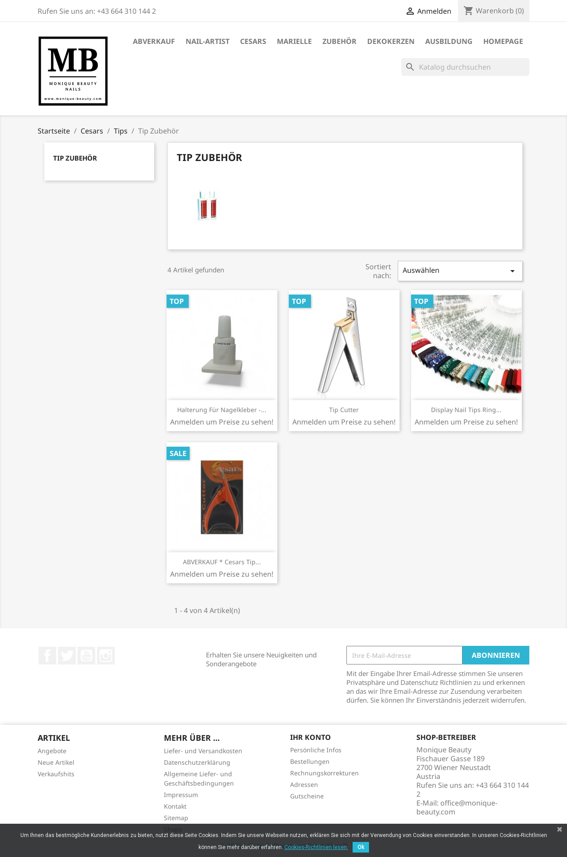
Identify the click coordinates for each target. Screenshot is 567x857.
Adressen (304, 784)
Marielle (294, 41)
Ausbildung (449, 41)
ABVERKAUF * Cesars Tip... (222, 562)
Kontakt (175, 806)
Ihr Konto (310, 737)
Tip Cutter (344, 409)
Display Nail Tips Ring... (466, 409)
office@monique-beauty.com (456, 807)
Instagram (106, 655)
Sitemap (176, 818)
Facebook (47, 655)
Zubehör (339, 41)
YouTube (86, 655)
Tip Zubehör (75, 157)
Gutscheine (307, 796)
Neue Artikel (56, 762)
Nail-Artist (207, 41)
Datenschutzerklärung (197, 762)
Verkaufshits (56, 774)
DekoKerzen (391, 41)
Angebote (52, 751)
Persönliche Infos (316, 750)
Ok (360, 847)
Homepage (503, 41)
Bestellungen (310, 761)
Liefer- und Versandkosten (203, 751)
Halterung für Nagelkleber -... (221, 409)
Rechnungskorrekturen (324, 773)
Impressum (181, 794)
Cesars (253, 41)
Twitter (67, 655)
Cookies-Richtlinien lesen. (316, 847)
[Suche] (465, 67)
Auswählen (460, 270)
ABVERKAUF (154, 41)
